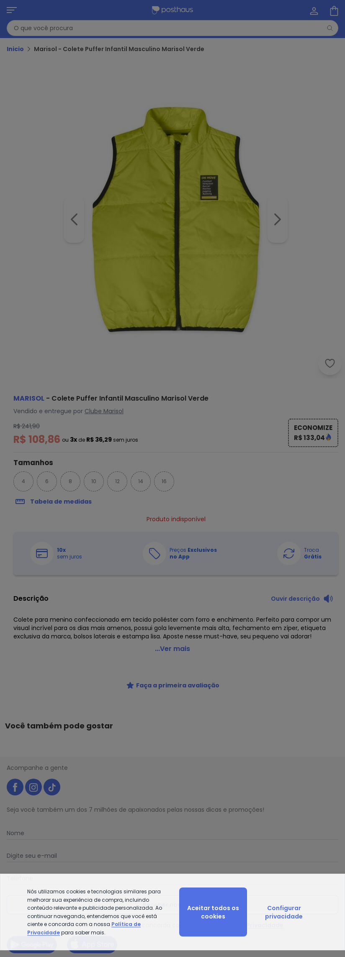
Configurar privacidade (284, 912)
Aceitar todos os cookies (213, 912)
